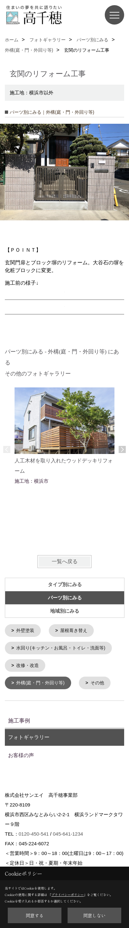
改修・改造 (27, 664)
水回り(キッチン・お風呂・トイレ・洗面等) (60, 647)
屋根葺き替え (73, 630)
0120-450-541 (34, 832)
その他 (97, 681)
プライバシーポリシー (67, 894)
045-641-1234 (68, 832)
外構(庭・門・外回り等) (40, 681)
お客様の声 (21, 754)
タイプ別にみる (65, 584)
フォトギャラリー (28, 736)
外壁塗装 (25, 630)
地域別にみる (64, 611)
